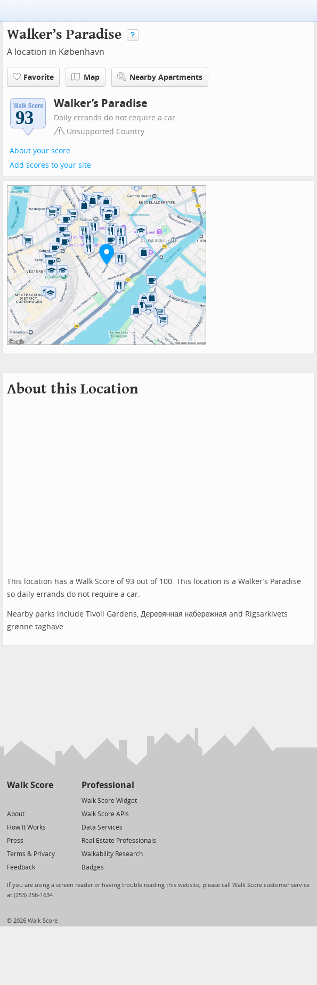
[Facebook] (29, 800)
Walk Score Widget (109, 801)
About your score (40, 150)
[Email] (46, 800)
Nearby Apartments (159, 77)
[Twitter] (13, 800)
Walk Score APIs (105, 814)
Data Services (102, 827)
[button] (107, 254)
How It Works (26, 827)
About (16, 814)
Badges (93, 867)
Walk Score (30, 785)
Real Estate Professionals (119, 840)
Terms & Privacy (31, 854)
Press (15, 840)
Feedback (21, 867)
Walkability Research (112, 854)
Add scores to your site (50, 165)
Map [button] (85, 77)
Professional (108, 785)
